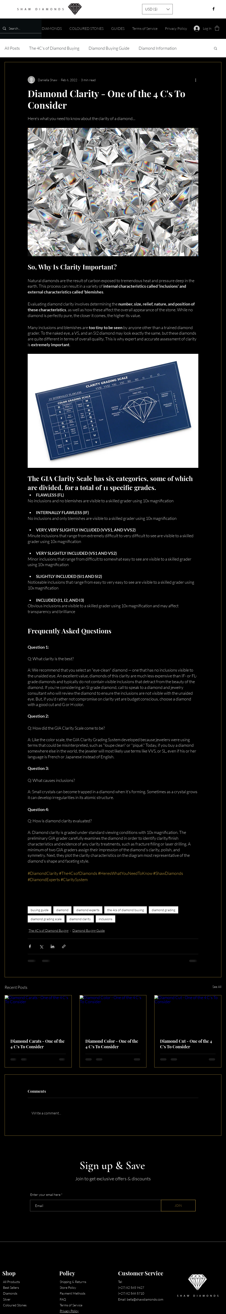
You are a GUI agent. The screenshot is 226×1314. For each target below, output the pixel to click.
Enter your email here (45, 1194)
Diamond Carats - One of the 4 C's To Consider (37, 1043)
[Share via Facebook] (30, 946)
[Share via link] (64, 946)
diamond (62, 910)
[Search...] (20, 28)
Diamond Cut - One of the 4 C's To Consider (186, 1043)
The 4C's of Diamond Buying (54, 48)
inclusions (105, 919)
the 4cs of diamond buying (125, 910)
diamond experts (87, 910)
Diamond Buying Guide (109, 48)
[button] (157, 9)
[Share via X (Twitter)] (41, 946)
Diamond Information (158, 48)
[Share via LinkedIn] (52, 946)
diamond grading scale (46, 919)
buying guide (39, 910)
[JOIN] (178, 1205)
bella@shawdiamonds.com (145, 1299)
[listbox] (157, 9)
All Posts (12, 48)
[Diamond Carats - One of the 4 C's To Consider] (38, 1014)
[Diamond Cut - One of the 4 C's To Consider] (188, 1014)
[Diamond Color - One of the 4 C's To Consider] (113, 1014)
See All (216, 987)
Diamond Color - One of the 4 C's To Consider (111, 1043)
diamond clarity (80, 919)
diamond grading (163, 910)
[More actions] (195, 80)
